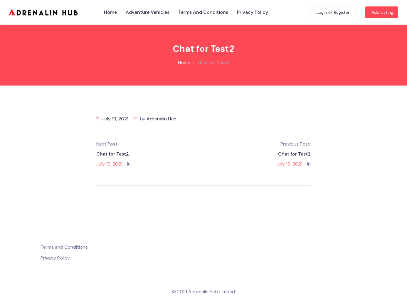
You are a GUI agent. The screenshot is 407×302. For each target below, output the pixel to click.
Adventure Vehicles (147, 12)
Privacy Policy (252, 12)
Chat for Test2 (112, 154)
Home (110, 12)
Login (322, 12)
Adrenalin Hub (161, 119)
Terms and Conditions (203, 12)
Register (341, 12)
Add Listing (382, 12)
